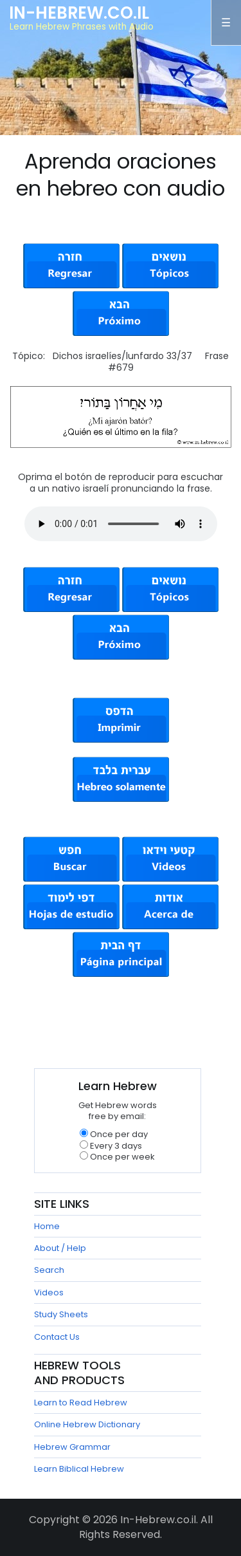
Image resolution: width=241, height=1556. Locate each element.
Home (47, 1226)
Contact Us (57, 1337)
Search (49, 1270)
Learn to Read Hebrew (80, 1402)
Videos (49, 1292)
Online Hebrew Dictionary (87, 1424)
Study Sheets (61, 1314)
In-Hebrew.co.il (79, 12)
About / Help (60, 1248)
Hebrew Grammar (72, 1447)
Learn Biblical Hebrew (79, 1469)
